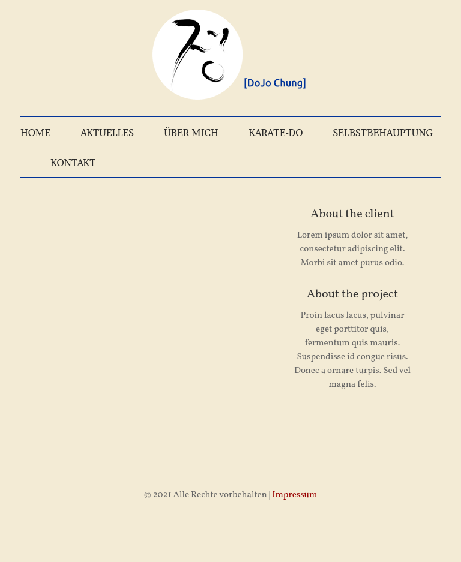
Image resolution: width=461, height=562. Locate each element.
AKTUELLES (107, 133)
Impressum (294, 495)
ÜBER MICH (191, 133)
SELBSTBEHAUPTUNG (383, 133)
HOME (35, 133)
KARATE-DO (276, 133)
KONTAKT (72, 163)
